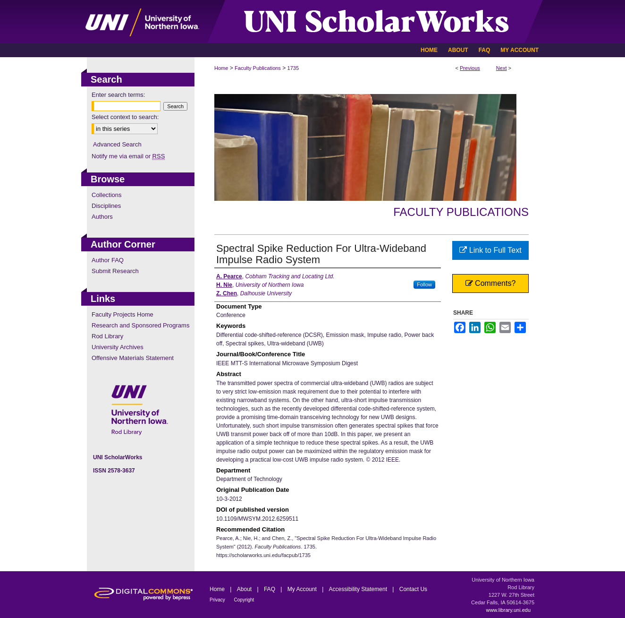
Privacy (218, 599)
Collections (107, 194)
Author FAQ (108, 260)
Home (221, 68)
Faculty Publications (258, 68)
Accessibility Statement (359, 589)
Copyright (244, 599)
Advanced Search (117, 144)
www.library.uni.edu (508, 610)
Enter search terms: (118, 94)
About (245, 589)
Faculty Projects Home (122, 314)
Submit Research (115, 271)
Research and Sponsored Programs (140, 325)
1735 (293, 68)
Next (501, 68)
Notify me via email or (128, 156)
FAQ (270, 589)
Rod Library (107, 336)
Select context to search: (125, 116)
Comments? (490, 283)
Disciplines (106, 205)
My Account (302, 589)
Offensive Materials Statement (133, 357)
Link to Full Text (490, 250)
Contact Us (413, 589)
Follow (424, 284)
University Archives (118, 347)
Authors (102, 216)
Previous (470, 68)
